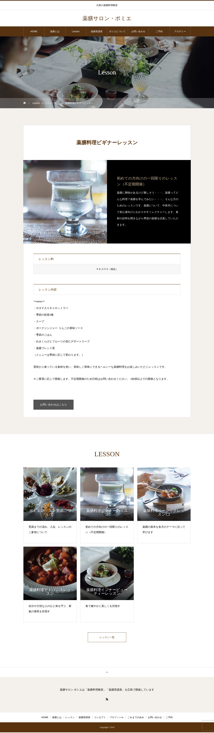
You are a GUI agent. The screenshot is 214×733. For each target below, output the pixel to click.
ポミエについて (117, 31)
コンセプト (100, 718)
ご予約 (159, 31)
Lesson (75, 31)
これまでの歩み (136, 718)
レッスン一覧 (107, 637)
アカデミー (180, 31)
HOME (33, 31)
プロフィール (117, 718)
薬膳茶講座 (96, 31)
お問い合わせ (138, 31)
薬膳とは (55, 31)
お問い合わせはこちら (53, 404)
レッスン (70, 718)
